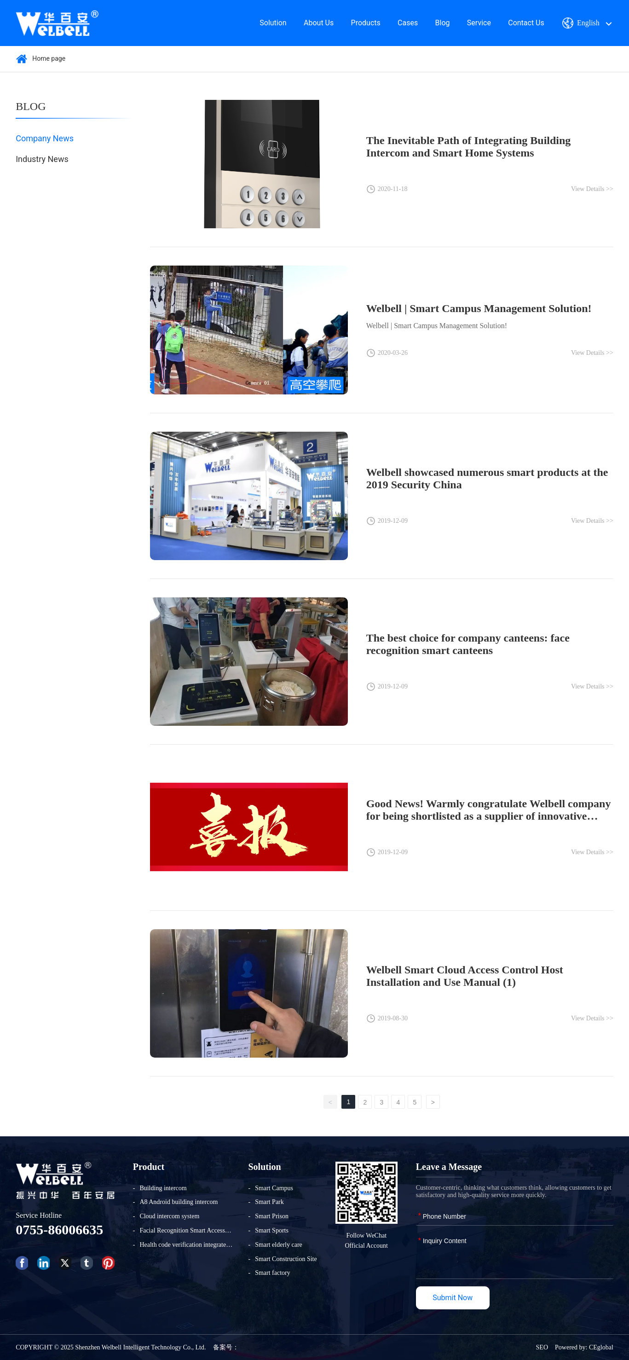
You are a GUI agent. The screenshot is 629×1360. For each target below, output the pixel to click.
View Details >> (592, 188)
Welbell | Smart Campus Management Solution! (479, 308)
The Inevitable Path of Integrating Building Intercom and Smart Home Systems (468, 146)
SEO (542, 1347)
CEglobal (601, 1347)
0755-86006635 (59, 1229)
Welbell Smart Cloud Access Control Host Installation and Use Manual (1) (464, 976)
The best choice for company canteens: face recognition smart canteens (468, 644)
